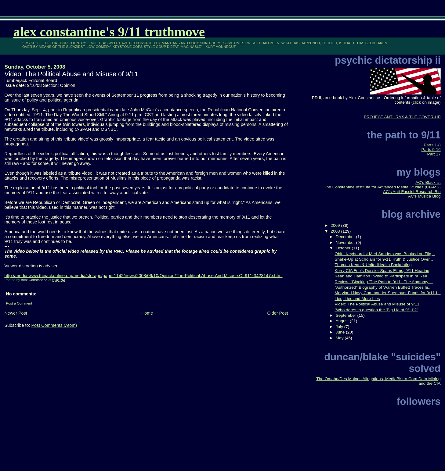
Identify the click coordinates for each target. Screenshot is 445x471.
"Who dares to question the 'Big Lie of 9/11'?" (376, 310)
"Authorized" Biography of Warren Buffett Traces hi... (383, 287)
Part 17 (434, 154)
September (346, 315)
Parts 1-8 (432, 145)
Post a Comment (19, 303)
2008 (336, 231)
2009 (336, 225)
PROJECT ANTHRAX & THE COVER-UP (402, 117)
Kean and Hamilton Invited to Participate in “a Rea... (383, 276)
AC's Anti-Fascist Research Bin (412, 191)
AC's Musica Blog (424, 196)
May (340, 338)
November (346, 242)
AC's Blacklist (427, 182)
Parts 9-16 (431, 149)
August (343, 321)
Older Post (277, 313)
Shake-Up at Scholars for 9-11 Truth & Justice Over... (384, 259)
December (346, 236)
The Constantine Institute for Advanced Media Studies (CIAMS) (382, 187)
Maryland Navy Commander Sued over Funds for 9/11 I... (387, 293)
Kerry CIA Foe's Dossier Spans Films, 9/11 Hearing (382, 270)
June (341, 332)
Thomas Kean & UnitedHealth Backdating (373, 264)
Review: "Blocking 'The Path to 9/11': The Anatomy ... (384, 282)
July (340, 326)
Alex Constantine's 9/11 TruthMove (109, 31)
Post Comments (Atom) (54, 325)
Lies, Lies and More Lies (357, 298)
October (344, 248)
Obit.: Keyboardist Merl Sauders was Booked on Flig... (385, 254)
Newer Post (15, 313)
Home (147, 313)
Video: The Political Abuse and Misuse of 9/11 (377, 304)
